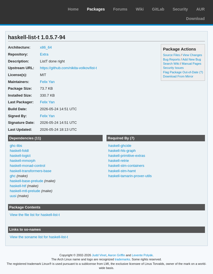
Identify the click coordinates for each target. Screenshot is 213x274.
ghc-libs (16, 146)
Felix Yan (47, 82)
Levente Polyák (142, 255)
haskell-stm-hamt (122, 171)
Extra (44, 54)
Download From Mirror (178, 76)
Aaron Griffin (116, 255)
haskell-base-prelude (26, 181)
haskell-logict (20, 156)
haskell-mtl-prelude (25, 191)
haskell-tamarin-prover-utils (130, 176)
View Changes (192, 55)
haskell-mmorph (22, 161)
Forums (120, 9)
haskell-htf (18, 186)
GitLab (158, 9)
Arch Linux (30, 8)
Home (73, 9)
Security (180, 9)
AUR (200, 9)
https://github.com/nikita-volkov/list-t (68, 68)
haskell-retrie (118, 161)
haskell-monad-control (27, 166)
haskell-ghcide (119, 146)
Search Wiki (171, 63)
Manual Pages (191, 63)
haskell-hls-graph (122, 151)
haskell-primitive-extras (126, 156)
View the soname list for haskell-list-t (39, 237)
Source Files (171, 55)
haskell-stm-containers (126, 166)
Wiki (140, 9)
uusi (13, 196)
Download (195, 18)
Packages (96, 9)
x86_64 (46, 47)
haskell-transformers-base (30, 171)
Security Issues (173, 67)
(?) (201, 72)
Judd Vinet (99, 255)
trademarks (122, 259)
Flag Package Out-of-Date (181, 72)
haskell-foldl (19, 151)
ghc (13, 176)
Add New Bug (191, 59)
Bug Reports (171, 59)
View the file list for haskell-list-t (35, 215)
